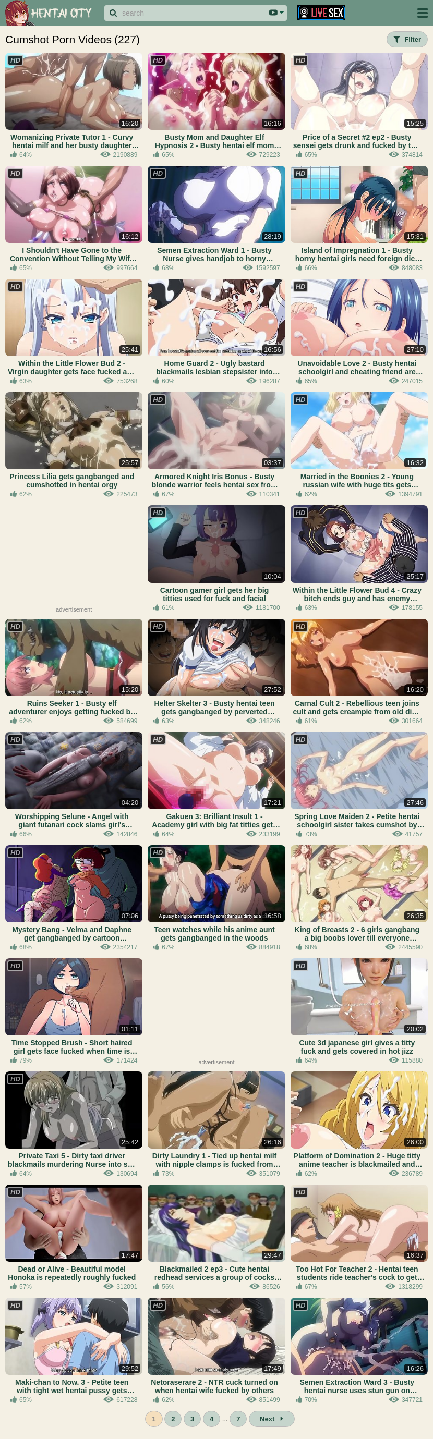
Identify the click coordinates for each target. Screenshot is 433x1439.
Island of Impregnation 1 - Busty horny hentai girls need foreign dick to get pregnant (357, 254)
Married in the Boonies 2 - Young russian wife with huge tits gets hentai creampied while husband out (357, 480)
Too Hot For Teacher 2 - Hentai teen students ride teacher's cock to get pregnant (357, 1273)
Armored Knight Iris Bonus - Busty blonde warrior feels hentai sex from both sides (214, 480)
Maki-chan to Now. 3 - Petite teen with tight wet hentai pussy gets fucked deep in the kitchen (71, 1386)
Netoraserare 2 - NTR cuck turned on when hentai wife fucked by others (214, 1386)
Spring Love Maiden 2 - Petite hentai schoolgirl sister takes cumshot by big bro (356, 820)
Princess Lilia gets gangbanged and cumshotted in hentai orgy (71, 480)
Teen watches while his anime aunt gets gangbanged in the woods (214, 933)
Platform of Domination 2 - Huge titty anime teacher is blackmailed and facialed (357, 1160)
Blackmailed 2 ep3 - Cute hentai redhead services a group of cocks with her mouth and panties (214, 1273)
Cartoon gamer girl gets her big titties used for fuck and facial (214, 594)
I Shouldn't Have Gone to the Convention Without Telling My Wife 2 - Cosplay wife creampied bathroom (72, 254)
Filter (407, 39)
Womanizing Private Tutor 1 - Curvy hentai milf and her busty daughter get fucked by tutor (71, 141)
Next (272, 1419)
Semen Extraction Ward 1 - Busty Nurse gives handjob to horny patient (214, 254)
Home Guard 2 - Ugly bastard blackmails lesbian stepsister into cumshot (214, 367)
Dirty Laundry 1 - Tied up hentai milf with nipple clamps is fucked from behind (214, 1160)
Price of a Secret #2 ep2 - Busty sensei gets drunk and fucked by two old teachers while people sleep (357, 141)
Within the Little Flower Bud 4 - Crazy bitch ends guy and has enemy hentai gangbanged (357, 594)
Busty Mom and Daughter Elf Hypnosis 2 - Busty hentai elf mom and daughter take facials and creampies (214, 141)
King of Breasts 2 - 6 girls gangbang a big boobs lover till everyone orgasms (357, 933)
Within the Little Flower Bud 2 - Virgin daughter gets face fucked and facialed (72, 367)
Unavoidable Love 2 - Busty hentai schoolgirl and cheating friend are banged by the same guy (356, 367)
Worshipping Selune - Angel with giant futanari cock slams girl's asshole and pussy (72, 820)
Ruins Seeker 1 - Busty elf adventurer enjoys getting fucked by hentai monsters (71, 707)
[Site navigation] (422, 13)
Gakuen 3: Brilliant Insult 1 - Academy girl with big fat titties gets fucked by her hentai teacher (214, 820)
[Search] (185, 13)
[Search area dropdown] (276, 13)
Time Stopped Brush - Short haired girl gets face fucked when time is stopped (72, 1047)
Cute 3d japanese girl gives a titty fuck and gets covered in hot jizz (357, 1047)
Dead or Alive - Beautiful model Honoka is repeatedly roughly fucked (72, 1273)
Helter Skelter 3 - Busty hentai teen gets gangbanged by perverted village (214, 707)
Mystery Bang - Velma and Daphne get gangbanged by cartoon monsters (71, 933)
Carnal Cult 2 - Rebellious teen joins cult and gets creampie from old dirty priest (357, 707)
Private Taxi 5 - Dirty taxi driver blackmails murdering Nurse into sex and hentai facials (72, 1160)
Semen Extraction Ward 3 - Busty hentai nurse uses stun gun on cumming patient (356, 1386)
